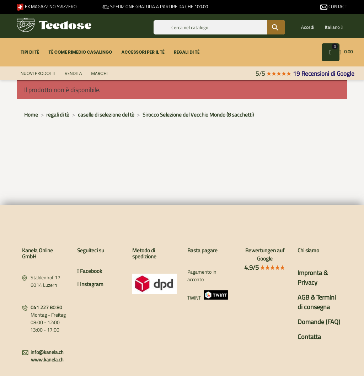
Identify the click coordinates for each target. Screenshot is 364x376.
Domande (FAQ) (319, 322)
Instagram (90, 284)
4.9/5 (264, 267)
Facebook (89, 271)
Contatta (309, 337)
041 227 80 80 (46, 307)
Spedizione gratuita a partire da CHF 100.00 (155, 6)
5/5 (273, 73)
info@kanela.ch (47, 352)
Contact (333, 6)
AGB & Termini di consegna (317, 302)
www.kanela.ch (47, 359)
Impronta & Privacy (313, 277)
